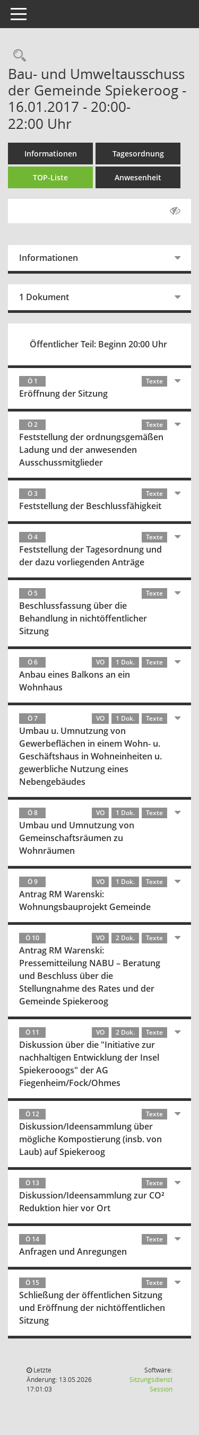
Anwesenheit (138, 177)
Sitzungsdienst (150, 1384)
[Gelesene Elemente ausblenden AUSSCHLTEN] (175, 211)
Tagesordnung (138, 153)
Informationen (50, 153)
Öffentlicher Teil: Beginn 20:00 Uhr (98, 344)
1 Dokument (44, 297)
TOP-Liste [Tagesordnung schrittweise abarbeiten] (50, 177)
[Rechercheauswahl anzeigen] (17, 56)
